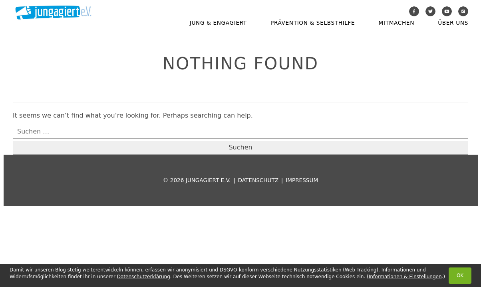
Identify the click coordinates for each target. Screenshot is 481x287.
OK (460, 275)
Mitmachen (396, 23)
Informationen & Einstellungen (405, 276)
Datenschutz (258, 180)
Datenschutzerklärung (143, 276)
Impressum (302, 180)
